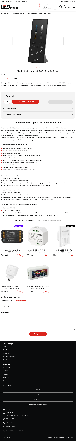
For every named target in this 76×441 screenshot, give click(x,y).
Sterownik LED (32, 13)
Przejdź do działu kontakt (13, 431)
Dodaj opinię (38, 334)
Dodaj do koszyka (27, 102)
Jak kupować (6, 367)
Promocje (17, 1)
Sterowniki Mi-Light (45, 13)
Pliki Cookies (6, 360)
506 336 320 (45, 4)
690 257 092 (45, 6)
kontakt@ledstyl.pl (47, 8)
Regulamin (6, 377)
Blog (38, 394)
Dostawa (5, 371)
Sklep (38, 389)
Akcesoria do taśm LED (19, 13)
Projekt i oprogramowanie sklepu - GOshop (60, 437)
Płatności (5, 374)
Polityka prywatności (9, 356)
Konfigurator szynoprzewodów (38, 405)
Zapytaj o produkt (60, 102)
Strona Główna (5, 13)
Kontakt (5, 350)
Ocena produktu (7, 301)
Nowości (24, 1)
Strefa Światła (38, 399)
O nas (4, 346)
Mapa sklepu (6, 437)
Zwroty (5, 381)
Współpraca (6, 353)
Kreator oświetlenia (6, 1)
